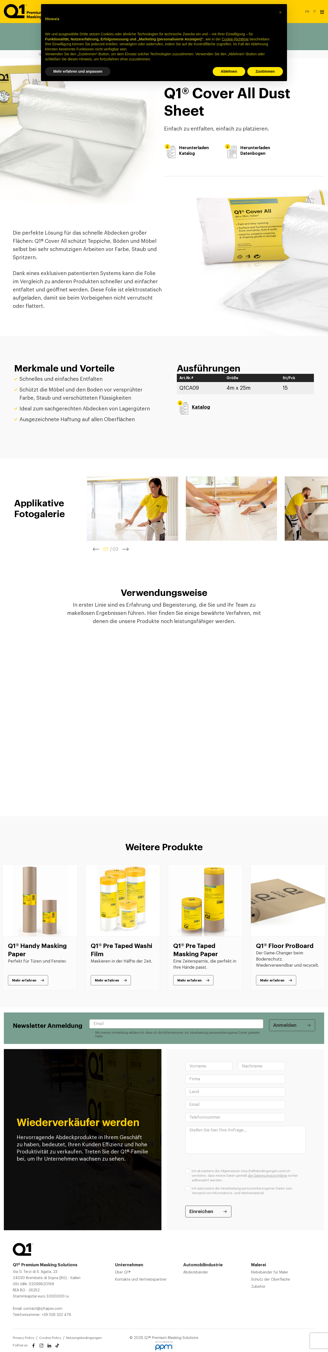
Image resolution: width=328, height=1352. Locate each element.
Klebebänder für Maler (269, 1272)
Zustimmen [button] (265, 71)
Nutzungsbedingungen (84, 1337)
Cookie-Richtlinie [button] (235, 39)
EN (307, 11)
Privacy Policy (23, 1337)
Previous (96, 549)
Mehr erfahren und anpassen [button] (77, 71)
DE (322, 11)
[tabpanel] (132, 508)
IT (314, 11)
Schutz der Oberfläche (270, 1279)
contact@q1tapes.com (42, 1309)
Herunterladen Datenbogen (247, 150)
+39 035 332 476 (56, 1315)
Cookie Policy (50, 1337)
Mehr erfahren (24, 980)
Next (126, 549)
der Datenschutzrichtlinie (267, 1175)
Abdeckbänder (195, 1272)
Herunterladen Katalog (186, 150)
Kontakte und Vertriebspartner (141, 1279)
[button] (280, 12)
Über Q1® (123, 1272)
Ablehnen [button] (229, 71)
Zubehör (258, 1287)
